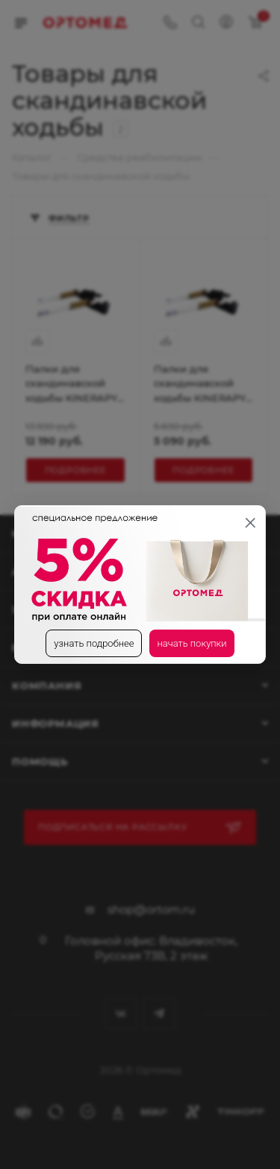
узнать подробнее (94, 643)
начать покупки (191, 643)
